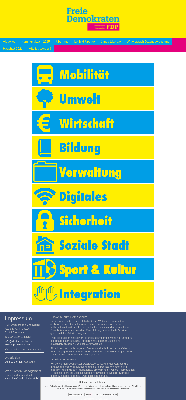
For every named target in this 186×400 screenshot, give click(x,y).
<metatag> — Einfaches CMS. (23, 378)
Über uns (62, 41)
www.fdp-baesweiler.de (18, 344)
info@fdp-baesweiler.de (18, 341)
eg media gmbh (14, 361)
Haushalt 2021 (13, 48)
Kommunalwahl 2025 (35, 41)
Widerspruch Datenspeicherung (148, 41)
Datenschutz (124, 389)
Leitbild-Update (84, 41)
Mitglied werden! (40, 48)
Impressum (18, 318)
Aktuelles (9, 41)
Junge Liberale (111, 41)
